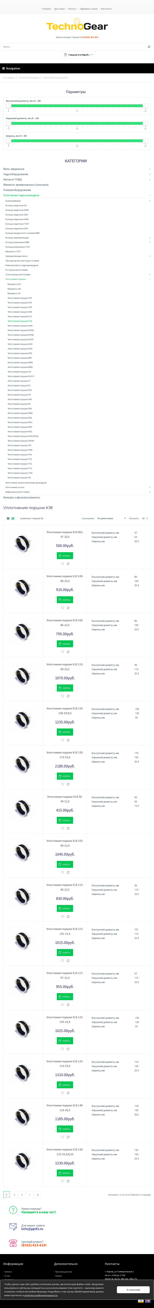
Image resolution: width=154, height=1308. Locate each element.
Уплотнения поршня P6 (19, 404)
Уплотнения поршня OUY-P (21, 376)
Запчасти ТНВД (12, 179)
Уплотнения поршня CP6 (20, 307)
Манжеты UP (14, 293)
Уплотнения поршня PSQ (20, 432)
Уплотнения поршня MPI (20, 358)
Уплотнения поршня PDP (20, 427)
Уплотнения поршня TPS (20, 455)
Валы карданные (13, 169)
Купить (66, 555)
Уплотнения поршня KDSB (21, 335)
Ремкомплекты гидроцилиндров (21, 265)
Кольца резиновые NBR (17, 242)
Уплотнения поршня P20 (20, 390)
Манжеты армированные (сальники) (25, 184)
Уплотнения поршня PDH (20, 422)
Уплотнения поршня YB (19, 478)
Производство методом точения (22, 261)
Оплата (72, 8)
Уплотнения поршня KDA (20, 326)
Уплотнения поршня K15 (20, 316)
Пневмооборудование (17, 190)
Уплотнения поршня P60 (20, 408)
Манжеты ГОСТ (13, 251)
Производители (63, 1271)
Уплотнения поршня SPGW (21, 441)
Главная (46, 8)
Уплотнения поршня (29, 77)
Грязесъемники (13, 201)
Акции (58, 1275)
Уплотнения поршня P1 (19, 381)
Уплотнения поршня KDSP (20, 339)
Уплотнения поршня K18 (20, 321)
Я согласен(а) (133, 1289)
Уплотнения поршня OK (19, 372)
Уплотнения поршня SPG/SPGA (23, 436)
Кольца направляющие (17, 238)
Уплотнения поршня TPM (20, 450)
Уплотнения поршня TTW (20, 473)
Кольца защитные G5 (16, 205)
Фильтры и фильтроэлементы (21, 497)
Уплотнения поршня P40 (20, 399)
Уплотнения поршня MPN (20, 362)
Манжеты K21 (14, 284)
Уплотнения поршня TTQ (20, 464)
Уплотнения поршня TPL (20, 445)
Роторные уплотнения (16, 270)
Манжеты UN (14, 289)
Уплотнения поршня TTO (20, 459)
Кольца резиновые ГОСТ (17, 247)
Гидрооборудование (15, 174)
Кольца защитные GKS (16, 215)
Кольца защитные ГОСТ (17, 224)
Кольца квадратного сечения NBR (22, 233)
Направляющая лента (16, 256)
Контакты (107, 8)
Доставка (59, 8)
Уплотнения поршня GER (20, 312)
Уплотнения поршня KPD (20, 353)
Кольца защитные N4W (17, 219)
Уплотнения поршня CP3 (20, 298)
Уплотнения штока (14, 487)
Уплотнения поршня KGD (20, 344)
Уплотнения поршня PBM (20, 413)
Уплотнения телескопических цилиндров (26, 483)
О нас (7, 1275)
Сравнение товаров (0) (31, 518)
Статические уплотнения (17, 274)
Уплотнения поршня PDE (20, 418)
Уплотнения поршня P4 (19, 395)
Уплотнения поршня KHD (20, 349)
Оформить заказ (89, 8)
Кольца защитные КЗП (16, 228)
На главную (8, 77)
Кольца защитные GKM (17, 210)
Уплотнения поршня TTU (20, 468)
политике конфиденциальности (40, 1295)
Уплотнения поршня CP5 (20, 303)
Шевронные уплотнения (17, 492)
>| (37, 1194)
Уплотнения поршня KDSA (21, 330)
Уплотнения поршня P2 (19, 385)
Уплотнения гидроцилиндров (21, 195)
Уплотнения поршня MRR (20, 367)
